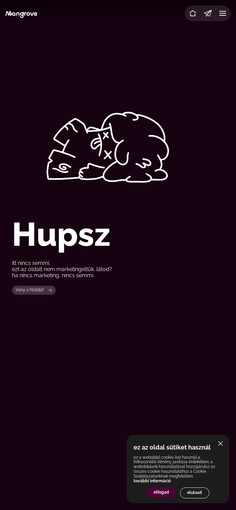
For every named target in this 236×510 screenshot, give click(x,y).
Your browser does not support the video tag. (118, 127)
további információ (152, 481)
